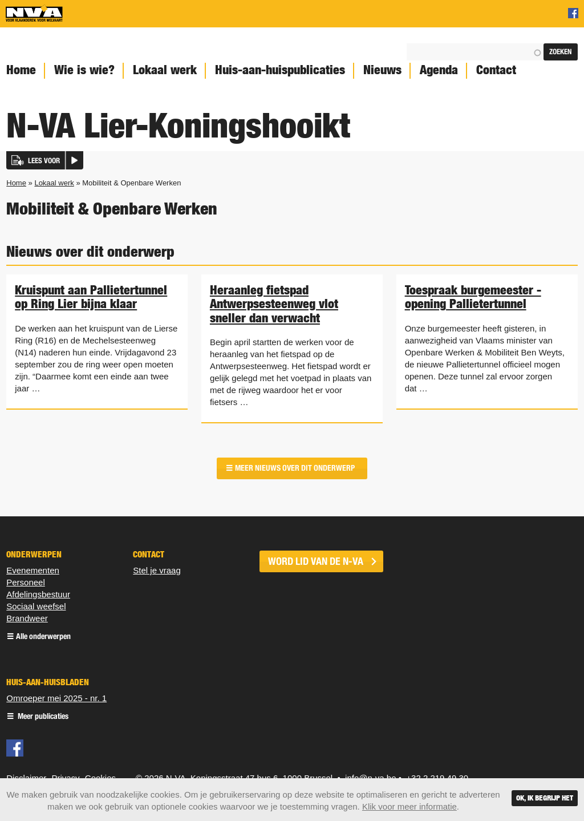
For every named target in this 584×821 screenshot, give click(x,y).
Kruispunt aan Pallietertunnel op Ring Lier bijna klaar (91, 296)
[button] (44, 160)
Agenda (439, 70)
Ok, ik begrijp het (544, 798)
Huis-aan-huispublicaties (280, 70)
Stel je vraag (156, 570)
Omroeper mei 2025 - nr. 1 (56, 698)
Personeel (25, 582)
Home (16, 183)
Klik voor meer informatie (409, 806)
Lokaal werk (165, 70)
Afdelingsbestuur (38, 594)
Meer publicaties (42, 717)
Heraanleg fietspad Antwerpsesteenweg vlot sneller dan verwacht (274, 303)
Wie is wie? (84, 70)
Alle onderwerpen (43, 637)
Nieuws (382, 70)
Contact (496, 70)
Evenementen (32, 570)
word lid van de (315, 561)
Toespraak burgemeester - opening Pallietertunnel (473, 296)
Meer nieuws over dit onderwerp (295, 468)
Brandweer (27, 618)
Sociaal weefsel (36, 606)
